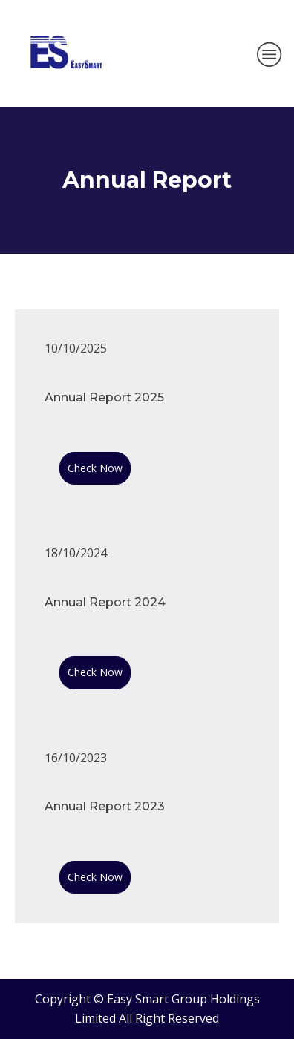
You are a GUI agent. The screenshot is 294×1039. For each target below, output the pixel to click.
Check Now (95, 468)
